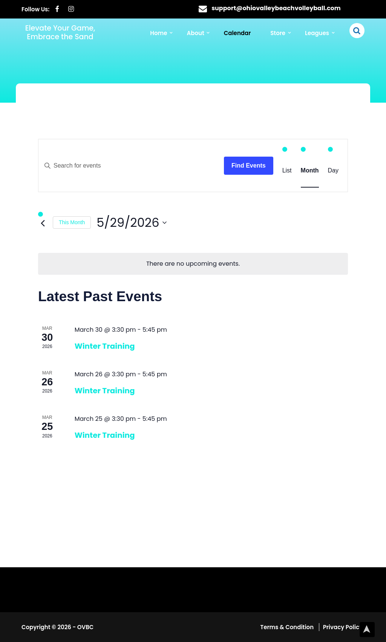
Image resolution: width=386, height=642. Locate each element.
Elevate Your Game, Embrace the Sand (60, 32)
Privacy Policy (343, 627)
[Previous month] (42, 223)
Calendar (238, 33)
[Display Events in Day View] (333, 170)
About (197, 33)
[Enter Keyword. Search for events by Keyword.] (131, 165)
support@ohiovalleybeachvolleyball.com (276, 8)
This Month (72, 222)
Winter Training (105, 345)
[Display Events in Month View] (310, 170)
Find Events (248, 165)
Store (278, 33)
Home (161, 33)
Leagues (317, 33)
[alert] (193, 264)
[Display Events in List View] (287, 170)
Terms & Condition (287, 627)
